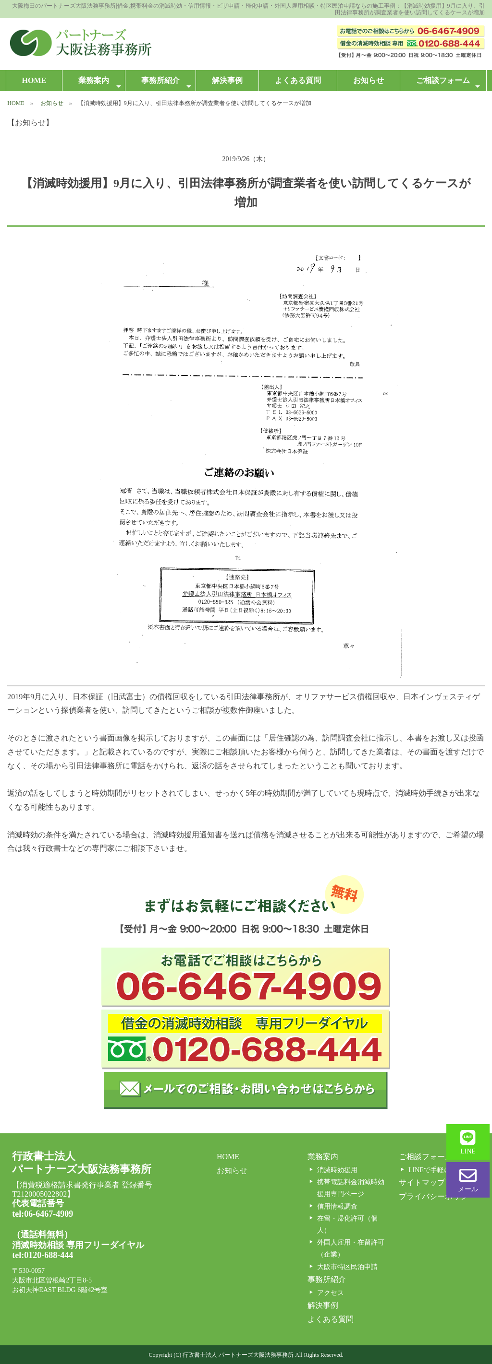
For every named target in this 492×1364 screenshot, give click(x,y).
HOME (34, 80)
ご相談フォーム (448, 83)
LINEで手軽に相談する (443, 1170)
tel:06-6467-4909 (42, 1214)
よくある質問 (298, 80)
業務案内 (99, 83)
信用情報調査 (337, 1206)
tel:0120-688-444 (42, 1255)
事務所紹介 (166, 83)
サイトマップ (422, 1182)
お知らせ (368, 80)
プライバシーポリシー (437, 1196)
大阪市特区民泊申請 (347, 1266)
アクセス (330, 1292)
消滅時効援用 (337, 1170)
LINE (468, 1142)
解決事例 (227, 80)
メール (468, 1180)
